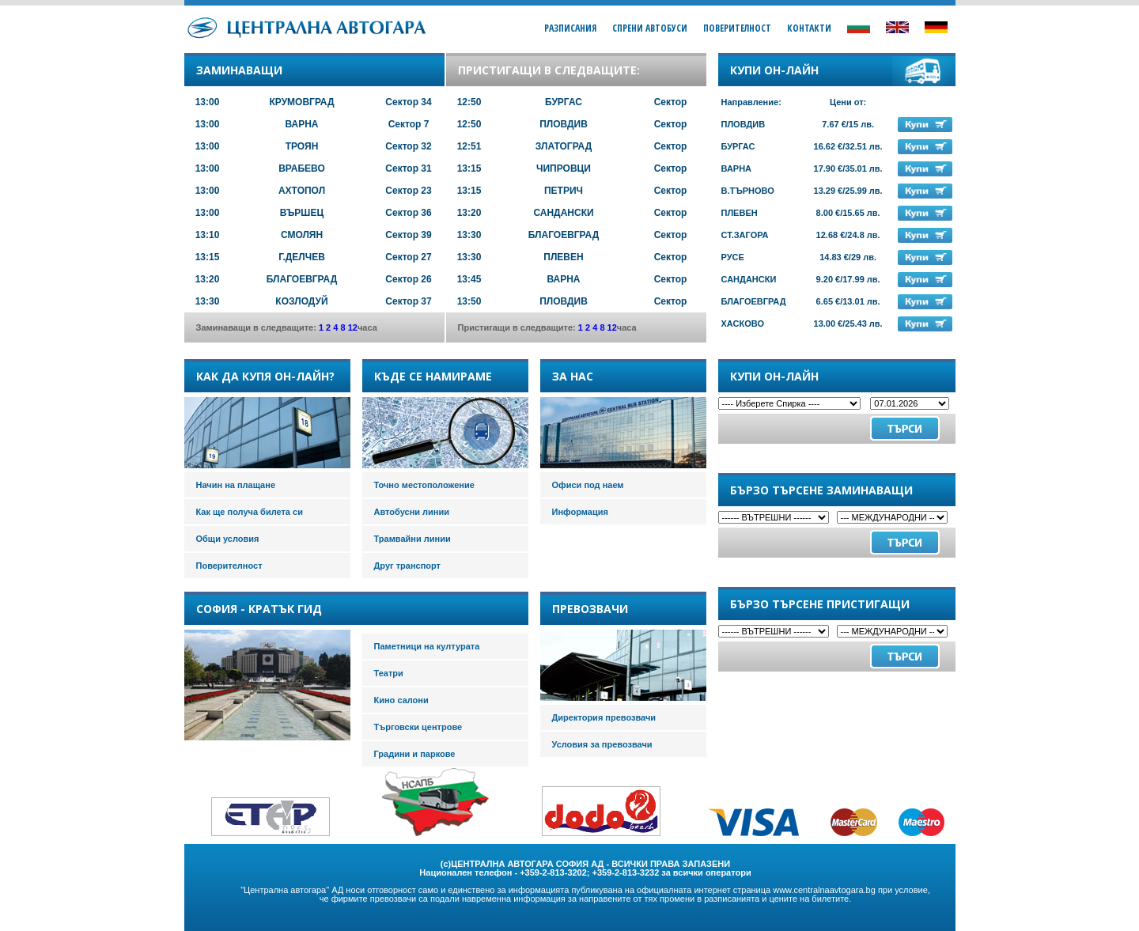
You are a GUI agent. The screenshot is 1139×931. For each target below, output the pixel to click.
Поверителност (737, 28)
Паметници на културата (427, 646)
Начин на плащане (236, 485)
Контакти (809, 28)
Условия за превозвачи (602, 744)
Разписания (570, 28)
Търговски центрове (418, 727)
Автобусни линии (412, 512)
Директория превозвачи (604, 717)
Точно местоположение (424, 485)
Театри (388, 673)
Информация (580, 512)
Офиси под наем (588, 485)
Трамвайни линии (412, 538)
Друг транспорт (407, 565)
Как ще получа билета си (249, 512)
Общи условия (227, 538)
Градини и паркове (415, 754)
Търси (905, 542)
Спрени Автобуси (649, 28)
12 (353, 327)
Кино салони (401, 700)
